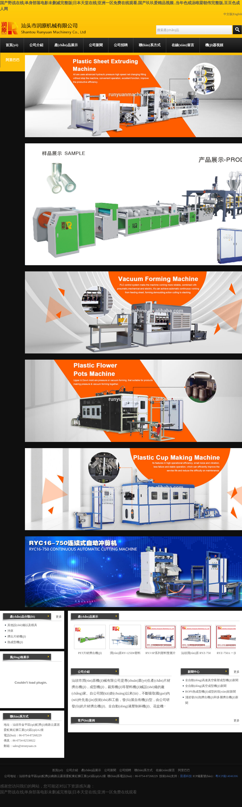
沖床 (10, 631)
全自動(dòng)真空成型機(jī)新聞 (205, 686)
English (237, 14)
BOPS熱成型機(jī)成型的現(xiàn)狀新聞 (210, 691)
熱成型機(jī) (15, 642)
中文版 (227, 14)
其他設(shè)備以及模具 (22, 625)
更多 (237, 672)
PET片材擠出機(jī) (90, 653)
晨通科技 (186, 776)
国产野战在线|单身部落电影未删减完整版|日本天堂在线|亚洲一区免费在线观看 (68, 792)
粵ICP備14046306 (226, 776)
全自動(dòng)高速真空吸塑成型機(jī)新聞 (211, 680)
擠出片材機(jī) (16, 636)
